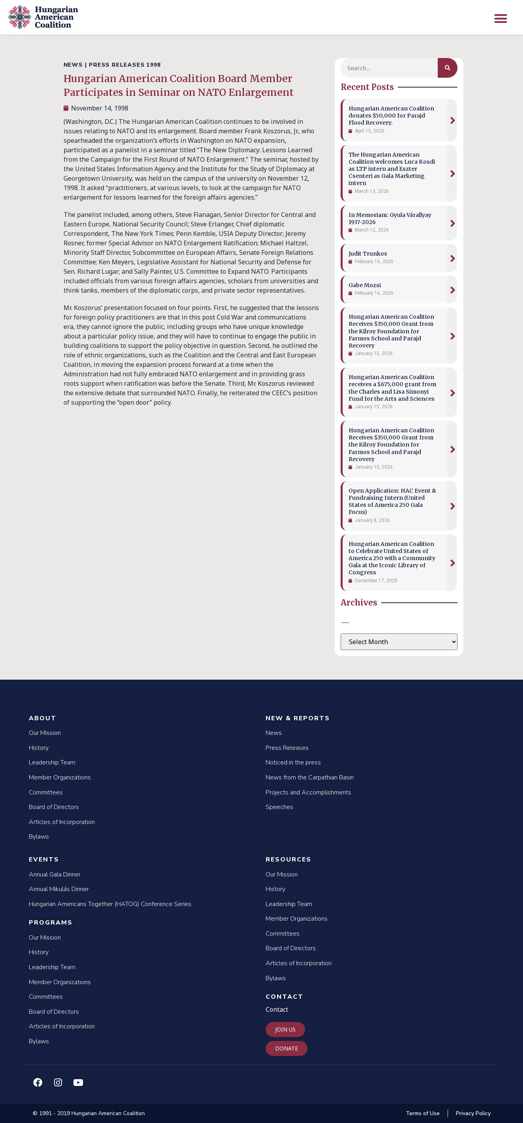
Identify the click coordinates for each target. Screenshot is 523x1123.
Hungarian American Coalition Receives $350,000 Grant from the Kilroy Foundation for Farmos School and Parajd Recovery (391, 331)
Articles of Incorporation (62, 822)
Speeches (279, 807)
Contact (285, 996)
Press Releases (287, 748)
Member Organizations (60, 777)
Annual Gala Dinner (55, 874)
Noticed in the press (293, 762)
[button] (500, 18)
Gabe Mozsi (365, 285)
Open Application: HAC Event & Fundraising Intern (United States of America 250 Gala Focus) (392, 501)
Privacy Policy (473, 1113)
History (39, 748)
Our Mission (45, 733)
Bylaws (39, 836)
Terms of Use (423, 1113)
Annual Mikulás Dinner (59, 889)
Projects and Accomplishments (308, 792)
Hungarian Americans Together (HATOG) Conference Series (110, 904)
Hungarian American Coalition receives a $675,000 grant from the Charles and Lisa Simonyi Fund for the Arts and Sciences (392, 388)
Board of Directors (54, 807)
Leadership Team (52, 762)
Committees (46, 792)
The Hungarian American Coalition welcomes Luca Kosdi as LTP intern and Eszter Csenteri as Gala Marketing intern (392, 169)
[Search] (447, 68)
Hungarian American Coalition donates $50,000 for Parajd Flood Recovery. (391, 115)
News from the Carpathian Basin (310, 777)
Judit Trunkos (368, 253)
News (274, 733)
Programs (51, 922)
